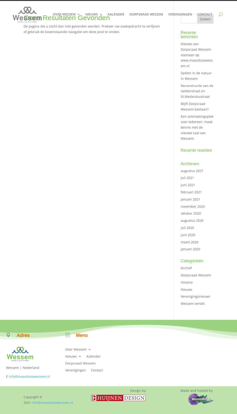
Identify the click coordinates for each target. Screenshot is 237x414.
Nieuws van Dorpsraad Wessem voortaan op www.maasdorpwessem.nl (197, 55)
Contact (204, 14)
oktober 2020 (191, 213)
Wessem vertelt (193, 303)
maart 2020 (189, 242)
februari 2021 (191, 192)
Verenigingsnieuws (195, 296)
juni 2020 (188, 235)
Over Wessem (64, 14)
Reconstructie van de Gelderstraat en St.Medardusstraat (197, 91)
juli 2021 (187, 178)
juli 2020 (187, 228)
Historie (187, 282)
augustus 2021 (192, 171)
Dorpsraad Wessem (146, 14)
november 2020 (193, 206)
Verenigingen (180, 14)
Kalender (116, 14)
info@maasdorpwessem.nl (29, 376)
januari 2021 (190, 199)
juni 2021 (188, 185)
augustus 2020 (192, 220)
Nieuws (91, 14)
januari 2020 (190, 249)
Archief (186, 268)
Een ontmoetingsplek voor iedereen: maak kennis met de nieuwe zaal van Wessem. (197, 127)
